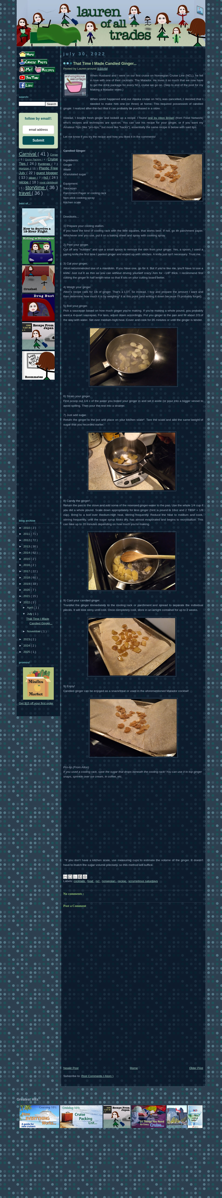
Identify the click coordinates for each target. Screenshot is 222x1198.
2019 (27, 583)
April (30, 607)
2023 (27, 639)
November (34, 631)
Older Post (196, 1068)
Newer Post (70, 1068)
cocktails (80, 881)
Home (134, 1068)
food (90, 881)
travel (25, 193)
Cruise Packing (33, 159)
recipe (122, 881)
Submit (38, 140)
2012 (27, 540)
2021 (27, 596)
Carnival (28, 154)
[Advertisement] (133, 1033)
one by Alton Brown (161, 117)
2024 (27, 645)
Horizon (24, 168)
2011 (27, 533)
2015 (27, 559)
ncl (98, 881)
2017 (27, 571)
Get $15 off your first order (36, 703)
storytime (35, 187)
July (30, 613)
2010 (27, 527)
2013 (27, 546)
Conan (54, 154)
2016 (27, 565)
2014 (27, 552)
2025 (27, 651)
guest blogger (47, 173)
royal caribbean (48, 182)
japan (33, 177)
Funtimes (44, 164)
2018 (27, 577)
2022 (27, 602)
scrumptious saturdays (143, 881)
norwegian (109, 881)
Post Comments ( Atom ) (97, 1076)
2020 (27, 589)
